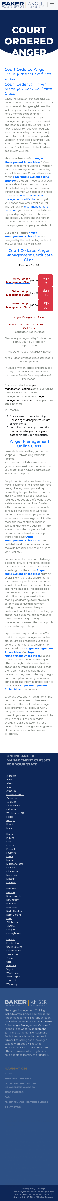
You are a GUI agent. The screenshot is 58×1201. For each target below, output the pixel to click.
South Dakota (13, 950)
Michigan (11, 867)
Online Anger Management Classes (30, 1025)
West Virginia (13, 976)
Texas (9, 958)
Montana (11, 882)
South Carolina (14, 947)
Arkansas (11, 790)
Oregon (10, 929)
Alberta (10, 783)
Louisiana (11, 852)
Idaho (9, 828)
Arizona (10, 787)
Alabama (11, 775)
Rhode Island (13, 943)
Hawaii (9, 824)
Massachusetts (14, 863)
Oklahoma (12, 922)
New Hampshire (14, 896)
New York (11, 903)
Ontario (10, 925)
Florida (9, 816)
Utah (9, 961)
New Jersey (12, 899)
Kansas (10, 845)
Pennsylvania (13, 933)
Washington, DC (15, 813)
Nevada (10, 892)
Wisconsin (11, 980)
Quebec (10, 939)
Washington (12, 973)
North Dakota (13, 914)
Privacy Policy (33, 1188)
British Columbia (15, 794)
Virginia (10, 969)
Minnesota (12, 871)
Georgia (10, 820)
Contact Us (13, 1111)
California (11, 798)
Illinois (9, 834)
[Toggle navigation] (51, 5)
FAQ (7, 1101)
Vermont (11, 965)
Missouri (10, 878)
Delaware (11, 809)
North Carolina (14, 911)
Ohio (9, 918)
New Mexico (12, 907)
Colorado (11, 802)
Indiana (10, 837)
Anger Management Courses (30, 1029)
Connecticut (13, 805)
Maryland (11, 860)
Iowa (8, 841)
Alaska (9, 779)
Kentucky (11, 849)
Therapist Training (18, 1083)
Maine (9, 856)
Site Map (45, 1188)
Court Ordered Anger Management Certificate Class (29, 255)
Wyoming (11, 984)
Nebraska (11, 888)
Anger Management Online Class (24, 160)
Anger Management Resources (26, 1106)
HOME (8, 1078)
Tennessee (12, 954)
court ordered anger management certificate (24, 197)
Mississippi (11, 875)
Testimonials (14, 1096)
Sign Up (46, 280)
